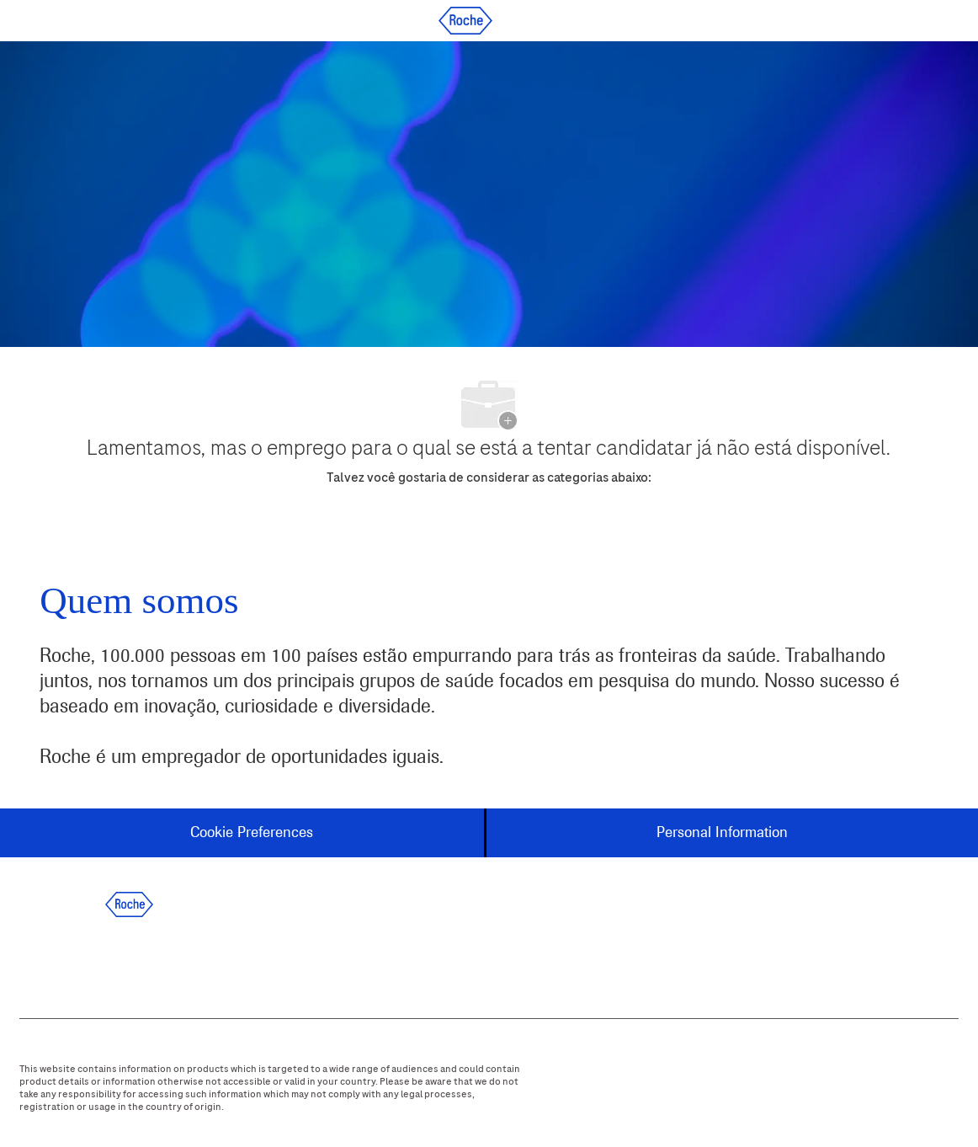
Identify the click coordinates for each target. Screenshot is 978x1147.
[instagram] (178, 960)
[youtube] (224, 960)
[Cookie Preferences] (251, 832)
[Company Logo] (465, 20)
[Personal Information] (722, 832)
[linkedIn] (87, 960)
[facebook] (42, 960)
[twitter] (133, 960)
